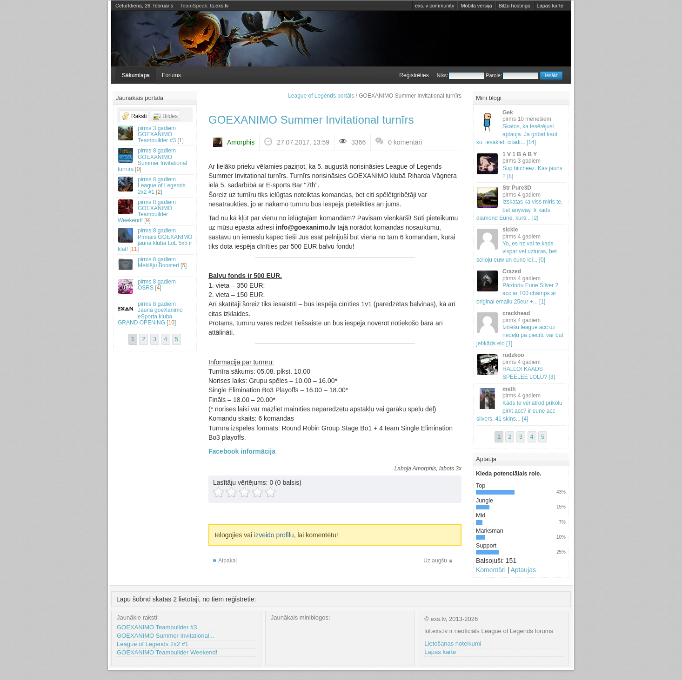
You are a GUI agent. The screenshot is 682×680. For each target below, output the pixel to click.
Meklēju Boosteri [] (155, 263)
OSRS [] (155, 286)
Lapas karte (550, 5)
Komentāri (491, 570)
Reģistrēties (413, 75)
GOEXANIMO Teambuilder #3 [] (155, 134)
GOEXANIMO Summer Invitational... (165, 635)
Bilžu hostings (514, 5)
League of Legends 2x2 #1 (152, 643)
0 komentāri (405, 142)
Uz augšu (435, 560)
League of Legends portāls (321, 95)
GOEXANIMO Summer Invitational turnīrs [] (155, 159)
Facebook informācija (241, 451)
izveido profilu (274, 535)
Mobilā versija (476, 5)
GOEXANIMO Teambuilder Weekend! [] (155, 211)
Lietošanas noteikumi (452, 643)
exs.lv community (434, 5)
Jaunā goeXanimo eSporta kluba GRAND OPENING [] (155, 313)
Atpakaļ (227, 560)
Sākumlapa (136, 75)
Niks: (460, 75)
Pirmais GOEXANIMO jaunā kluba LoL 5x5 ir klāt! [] (155, 239)
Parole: (512, 75)
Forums (171, 75)
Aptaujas (522, 570)
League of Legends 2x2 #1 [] (155, 185)
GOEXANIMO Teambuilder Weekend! (167, 652)
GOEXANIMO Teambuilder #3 (157, 627)
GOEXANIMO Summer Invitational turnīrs (311, 119)
